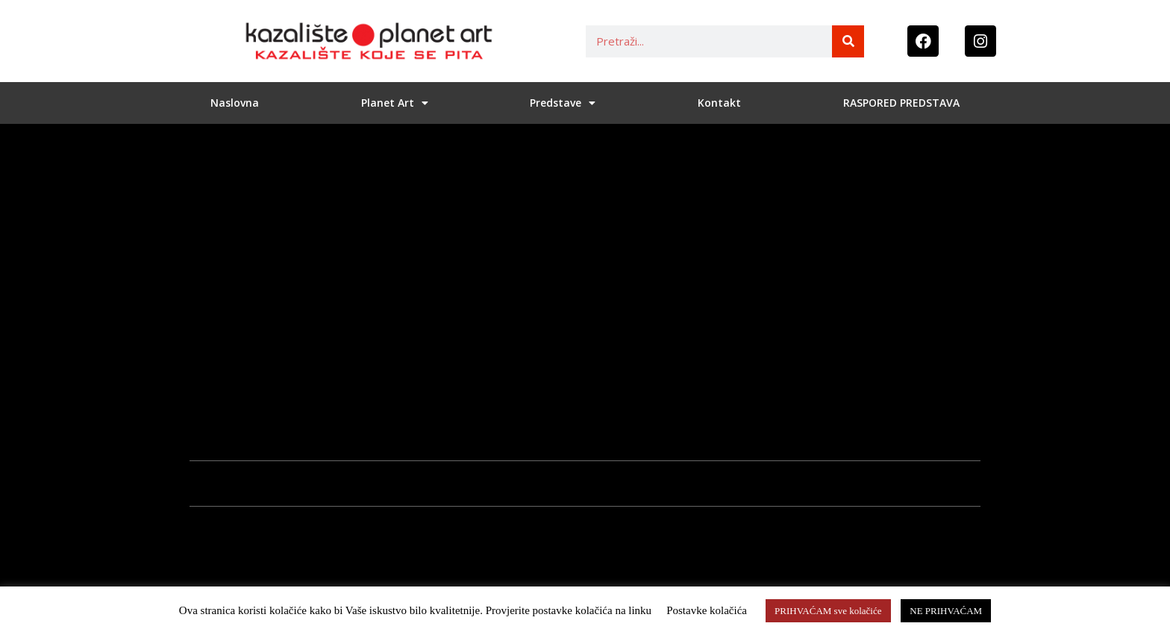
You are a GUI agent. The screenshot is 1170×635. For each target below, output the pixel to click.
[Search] (848, 41)
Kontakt (719, 103)
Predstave (562, 103)
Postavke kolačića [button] (706, 610)
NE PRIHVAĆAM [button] (946, 610)
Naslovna (234, 103)
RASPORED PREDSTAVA (901, 103)
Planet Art (394, 103)
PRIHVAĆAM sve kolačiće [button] (828, 610)
